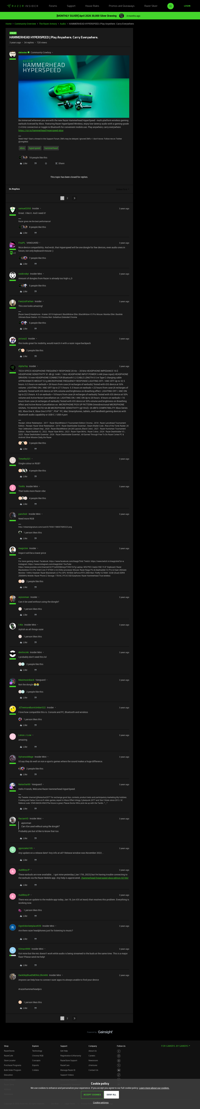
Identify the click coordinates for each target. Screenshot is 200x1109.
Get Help (64, 1050)
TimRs (21, 486)
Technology (37, 1050)
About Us (93, 1050)
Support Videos (67, 1075)
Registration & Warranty (70, 1055)
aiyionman (23, 597)
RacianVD (23, 818)
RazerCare (64, 1065)
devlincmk (23, 652)
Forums (53, 6)
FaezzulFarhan (25, 301)
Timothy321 (24, 458)
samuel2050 (24, 208)
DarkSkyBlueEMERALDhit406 (33, 975)
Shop (6, 1046)
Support (71, 6)
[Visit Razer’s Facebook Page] (119, 1051)
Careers (92, 1055)
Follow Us (121, 1046)
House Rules (92, 6)
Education (8, 1075)
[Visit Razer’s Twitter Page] (119, 1065)
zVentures (93, 1065)
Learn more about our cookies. (154, 1087)
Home (9, 23)
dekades (22, 52)
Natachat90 (24, 784)
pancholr (22, 513)
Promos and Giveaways (122, 6)
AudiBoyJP (24, 869)
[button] (187, 6)
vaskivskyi (23, 273)
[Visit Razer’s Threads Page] (119, 1061)
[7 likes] (32, 258)
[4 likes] (32, 470)
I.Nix (20, 624)
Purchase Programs (12, 1065)
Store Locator (10, 1060)
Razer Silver (150, 6)
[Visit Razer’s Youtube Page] (119, 1070)
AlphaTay (23, 366)
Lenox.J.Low (24, 735)
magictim (23, 548)
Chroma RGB (37, 1055)
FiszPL (21, 242)
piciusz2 (22, 338)
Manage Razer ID (67, 1070)
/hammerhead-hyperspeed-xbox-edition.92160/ (105, 877)
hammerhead (51, 148)
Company (93, 1046)
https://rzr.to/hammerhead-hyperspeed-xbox (40, 130)
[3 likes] (32, 443)
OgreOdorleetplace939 (29, 925)
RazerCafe (8, 1055)
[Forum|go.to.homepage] (22, 6)
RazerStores (9, 1050)
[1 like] (30, 532)
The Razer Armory (48, 23)
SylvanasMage (25, 756)
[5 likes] (32, 285)
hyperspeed (34, 148)
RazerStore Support (68, 1060)
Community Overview (25, 23)
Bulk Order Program (12, 1070)
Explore (35, 1046)
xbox (22, 148)
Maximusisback (26, 679)
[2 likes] (30, 350)
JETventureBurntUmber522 (32, 707)
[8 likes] (32, 227)
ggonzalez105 (25, 848)
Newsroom (93, 1060)
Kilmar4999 (24, 948)
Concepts (36, 1060)
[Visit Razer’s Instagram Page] (119, 1056)
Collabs (35, 1070)
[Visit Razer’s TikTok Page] (119, 1075)
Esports (35, 1065)
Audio (63, 23)
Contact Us (93, 1070)
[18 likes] (32, 157)
